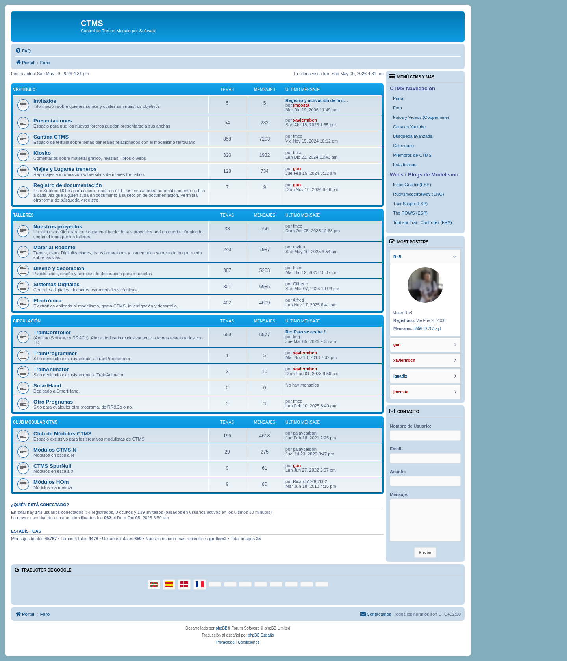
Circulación (27, 321)
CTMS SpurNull (52, 466)
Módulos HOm (51, 482)
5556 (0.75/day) (427, 328)
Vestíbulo (24, 89)
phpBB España (261, 635)
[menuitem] (23, 51)
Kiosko (42, 153)
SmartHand (47, 386)
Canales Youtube (409, 126)
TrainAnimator (51, 369)
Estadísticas (404, 164)
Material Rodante (54, 247)
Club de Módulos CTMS (62, 434)
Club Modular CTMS (35, 422)
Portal (398, 98)
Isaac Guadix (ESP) (412, 184)
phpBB (222, 628)
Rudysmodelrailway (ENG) (418, 194)
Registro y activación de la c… (316, 100)
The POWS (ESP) (410, 213)
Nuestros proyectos (57, 227)
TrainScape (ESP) (410, 203)
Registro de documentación (67, 185)
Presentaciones (52, 121)
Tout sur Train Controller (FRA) (422, 222)
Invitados (44, 101)
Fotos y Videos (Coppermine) (421, 117)
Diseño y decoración (58, 268)
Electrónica (47, 301)
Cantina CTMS (51, 137)
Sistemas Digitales (56, 284)
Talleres (23, 215)
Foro (397, 108)
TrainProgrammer (55, 353)
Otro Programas (53, 402)
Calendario (403, 145)
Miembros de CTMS (412, 155)
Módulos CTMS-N (54, 450)
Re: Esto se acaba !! (306, 332)
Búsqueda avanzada (412, 136)
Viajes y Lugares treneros (64, 169)
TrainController (52, 332)
